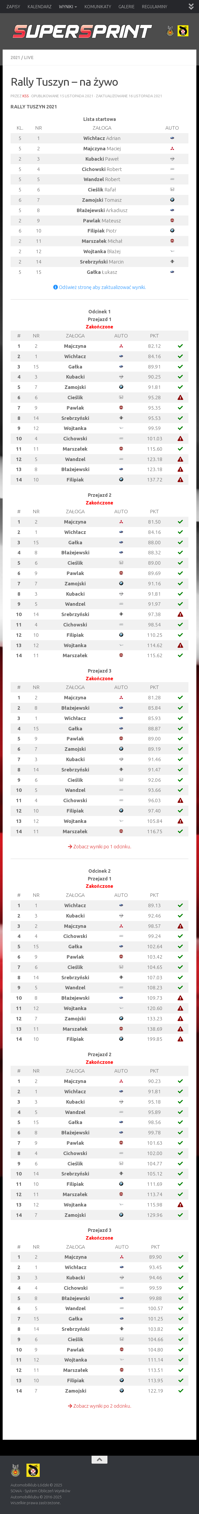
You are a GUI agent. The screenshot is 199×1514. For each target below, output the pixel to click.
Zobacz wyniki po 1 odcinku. (99, 846)
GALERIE (126, 6)
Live (29, 57)
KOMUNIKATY (97, 6)
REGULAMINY (154, 6)
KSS (25, 96)
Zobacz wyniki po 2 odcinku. (99, 1405)
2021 (15, 57)
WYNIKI (66, 6)
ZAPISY (13, 6)
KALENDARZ (40, 6)
